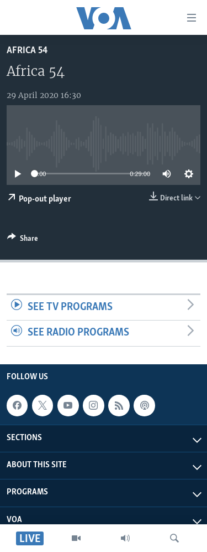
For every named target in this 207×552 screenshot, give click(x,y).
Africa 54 (27, 50)
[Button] (22, 240)
